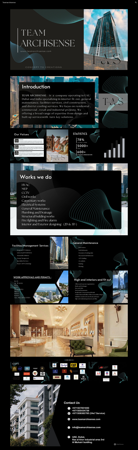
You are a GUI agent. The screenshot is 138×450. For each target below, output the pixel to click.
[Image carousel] (69, 332)
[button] (136, 2)
